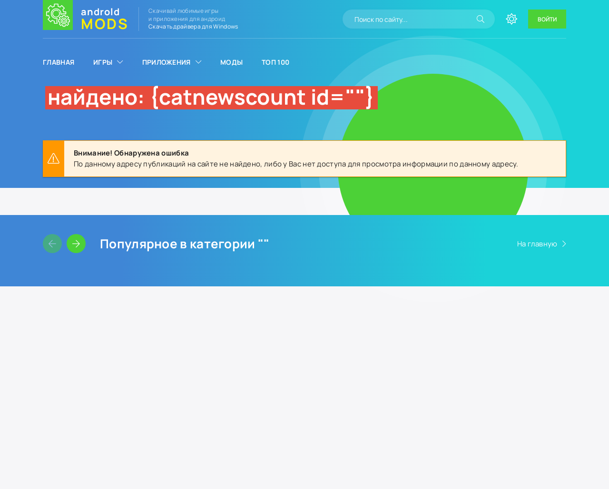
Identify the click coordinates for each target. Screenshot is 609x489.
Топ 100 (275, 62)
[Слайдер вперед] (76, 243)
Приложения (166, 62)
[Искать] (480, 19)
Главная (58, 62)
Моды (231, 62)
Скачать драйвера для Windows (193, 26)
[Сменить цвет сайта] (511, 19)
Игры (102, 62)
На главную (537, 244)
